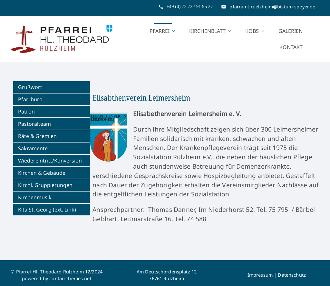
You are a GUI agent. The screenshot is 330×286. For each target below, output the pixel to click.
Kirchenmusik (35, 197)
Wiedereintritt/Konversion (50, 160)
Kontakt (291, 47)
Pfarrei (163, 31)
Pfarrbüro (30, 99)
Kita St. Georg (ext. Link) (47, 209)
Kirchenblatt (210, 31)
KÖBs (255, 31)
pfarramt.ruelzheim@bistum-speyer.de (272, 7)
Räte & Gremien (37, 136)
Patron (26, 111)
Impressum (260, 275)
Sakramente (33, 148)
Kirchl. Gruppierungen (45, 185)
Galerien (290, 31)
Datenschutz (292, 275)
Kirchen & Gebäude (41, 172)
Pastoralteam (34, 123)
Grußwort (30, 87)
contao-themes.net (70, 278)
